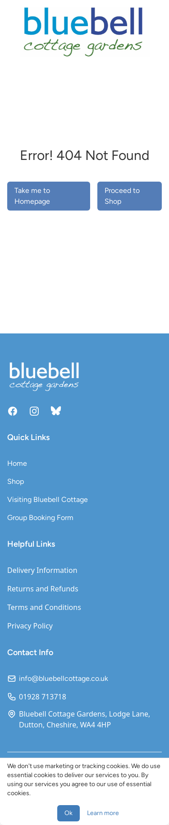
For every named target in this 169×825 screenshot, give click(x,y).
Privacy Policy (30, 626)
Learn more (103, 813)
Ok (68, 813)
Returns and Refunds (42, 589)
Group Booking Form (40, 517)
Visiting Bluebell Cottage (47, 499)
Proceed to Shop (122, 196)
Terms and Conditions (44, 607)
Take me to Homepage (32, 196)
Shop (15, 481)
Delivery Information (42, 570)
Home (17, 463)
